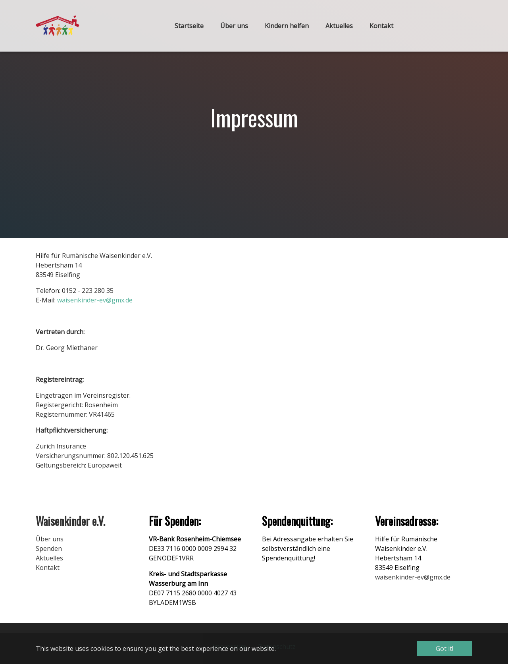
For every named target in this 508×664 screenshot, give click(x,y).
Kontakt (48, 567)
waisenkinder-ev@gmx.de (95, 300)
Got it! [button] (444, 648)
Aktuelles (49, 558)
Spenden (49, 548)
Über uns (50, 539)
